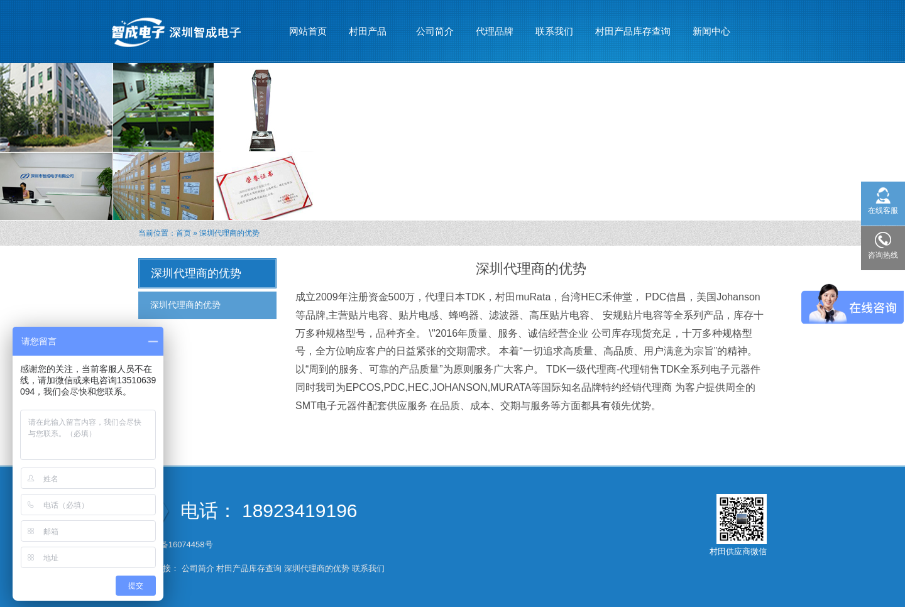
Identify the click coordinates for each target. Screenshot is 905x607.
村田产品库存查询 (633, 31)
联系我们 (554, 31)
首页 (183, 233)
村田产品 (368, 26)
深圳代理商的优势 (185, 305)
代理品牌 (494, 31)
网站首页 (308, 31)
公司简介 (435, 31)
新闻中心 (711, 26)
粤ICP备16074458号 (176, 544)
